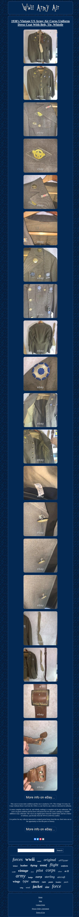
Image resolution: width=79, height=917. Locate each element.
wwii (30, 859)
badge (30, 877)
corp (39, 877)
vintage (23, 870)
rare (44, 882)
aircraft (61, 877)
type (26, 881)
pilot (39, 870)
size (47, 887)
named (39, 861)
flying (33, 865)
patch (66, 882)
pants (51, 882)
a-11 (67, 871)
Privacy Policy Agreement (40, 909)
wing (21, 888)
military (35, 882)
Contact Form (40, 905)
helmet (15, 866)
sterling (50, 876)
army (21, 875)
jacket (37, 886)
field (32, 872)
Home (40, 897)
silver (60, 871)
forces (18, 859)
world (13, 872)
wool (28, 887)
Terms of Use (40, 912)
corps (50, 870)
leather (24, 865)
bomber (58, 882)
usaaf (43, 865)
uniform (64, 866)
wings (16, 881)
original (50, 860)
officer (63, 860)
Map (40, 901)
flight (54, 864)
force (56, 886)
